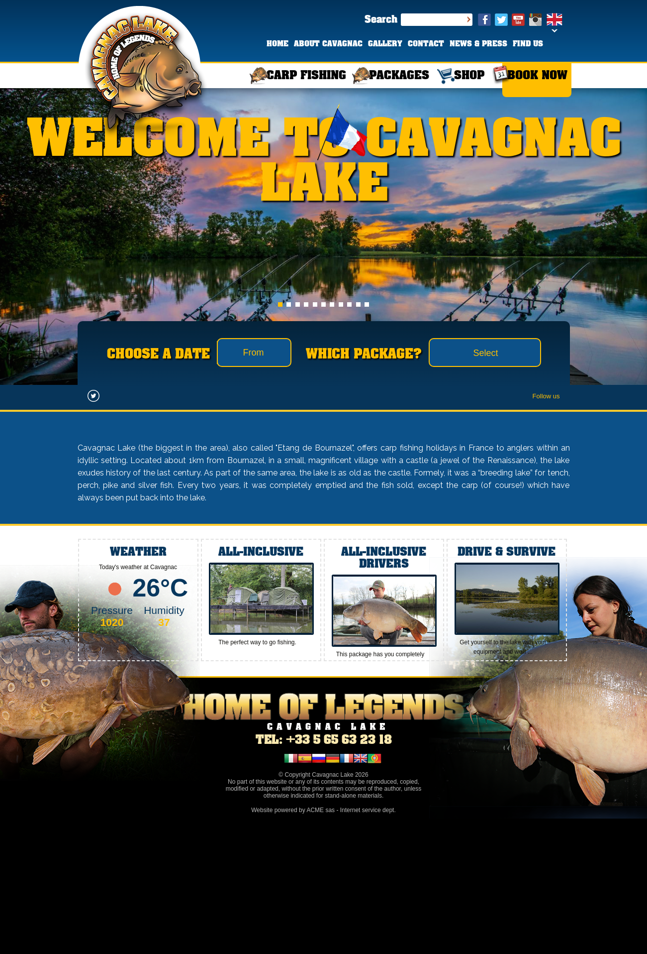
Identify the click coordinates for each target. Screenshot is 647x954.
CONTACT (426, 44)
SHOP (469, 76)
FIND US (528, 44)
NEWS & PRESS (478, 44)
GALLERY (385, 44)
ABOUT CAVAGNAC (328, 44)
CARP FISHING (306, 76)
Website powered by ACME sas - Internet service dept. (323, 810)
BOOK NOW (537, 76)
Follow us (546, 396)
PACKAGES (399, 76)
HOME (277, 44)
